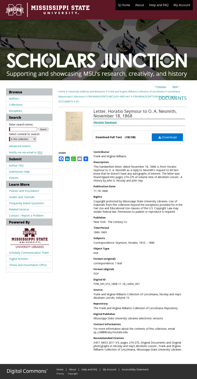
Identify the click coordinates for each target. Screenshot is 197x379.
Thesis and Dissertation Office (28, 265)
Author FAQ (16, 165)
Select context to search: (24, 134)
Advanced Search (19, 146)
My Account (109, 369)
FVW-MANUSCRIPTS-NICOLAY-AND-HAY (109, 96)
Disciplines (15, 111)
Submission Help (19, 171)
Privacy (60, 373)
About (72, 369)
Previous (161, 86)
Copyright (73, 373)
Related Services (19, 209)
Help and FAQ (89, 369)
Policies (13, 178)
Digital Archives (18, 259)
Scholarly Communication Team (29, 252)
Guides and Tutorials (22, 197)
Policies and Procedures (24, 191)
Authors (14, 98)
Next (175, 86)
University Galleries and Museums (86, 91)
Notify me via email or (25, 152)
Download (167, 137)
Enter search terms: (21, 124)
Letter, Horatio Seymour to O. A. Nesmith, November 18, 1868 (135, 113)
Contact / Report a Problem (26, 215)
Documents (173, 98)
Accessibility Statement (135, 369)
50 (77, 101)
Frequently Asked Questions (26, 203)
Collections (16, 104)
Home (61, 91)
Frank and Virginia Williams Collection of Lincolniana (136, 91)
